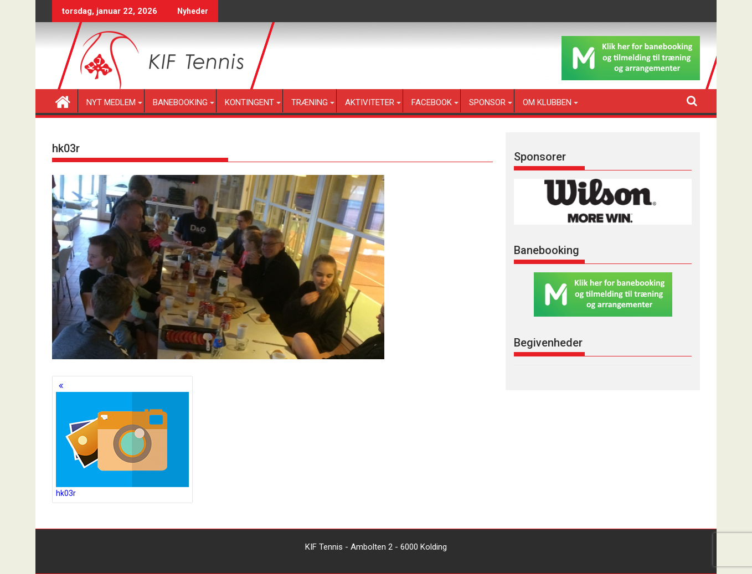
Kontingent (249, 102)
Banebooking (180, 102)
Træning (309, 102)
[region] (603, 202)
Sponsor (487, 102)
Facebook (431, 102)
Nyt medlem (111, 102)
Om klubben (547, 102)
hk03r (122, 445)
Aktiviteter (369, 102)
